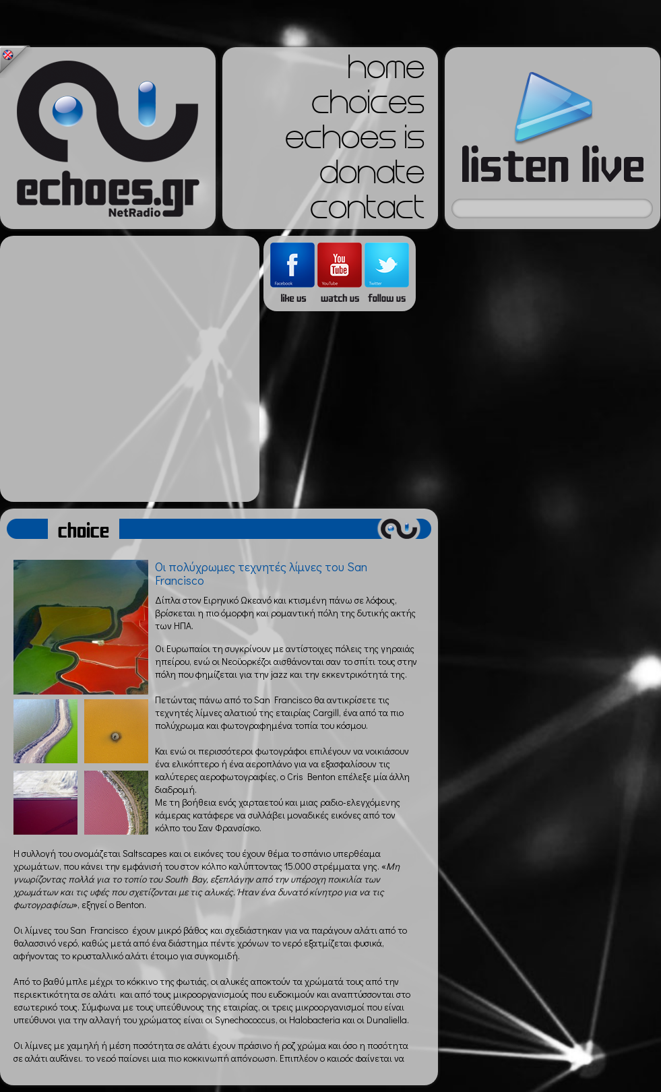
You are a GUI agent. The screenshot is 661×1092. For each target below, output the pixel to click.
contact (367, 211)
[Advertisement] (126, 369)
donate (371, 176)
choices (367, 106)
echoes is (354, 141)
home (386, 71)
